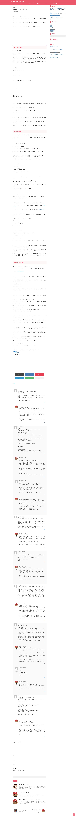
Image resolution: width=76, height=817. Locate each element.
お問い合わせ (55, 3)
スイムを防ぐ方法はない (54, 13)
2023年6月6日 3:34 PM (21, 388)
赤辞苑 (51, 27)
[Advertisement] (30, 35)
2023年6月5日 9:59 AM (21, 581)
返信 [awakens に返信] (44, 526)
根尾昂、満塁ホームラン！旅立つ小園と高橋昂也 (30, 794)
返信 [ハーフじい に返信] (44, 596)
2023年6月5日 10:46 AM (22, 676)
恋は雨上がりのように (24, 779)
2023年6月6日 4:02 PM (22, 404)
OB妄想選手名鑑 (53, 46)
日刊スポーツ (20, 271)
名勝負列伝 (52, 30)
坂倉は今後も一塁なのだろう (55, 17)
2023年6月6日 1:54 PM (22, 478)
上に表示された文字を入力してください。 (20, 765)
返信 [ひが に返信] (44, 474)
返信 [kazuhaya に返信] (44, 400)
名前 (14, 750)
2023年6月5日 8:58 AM (21, 690)
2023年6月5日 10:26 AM (21, 548)
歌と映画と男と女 (53, 56)
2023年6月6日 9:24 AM (22, 455)
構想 (29, 3)
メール (14, 754)
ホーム (21, 3)
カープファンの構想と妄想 (17, 1)
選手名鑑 (51, 31)
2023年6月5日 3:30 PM (22, 530)
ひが (16, 407)
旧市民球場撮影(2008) (54, 51)
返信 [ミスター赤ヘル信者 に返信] (44, 638)
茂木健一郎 (41, 209)
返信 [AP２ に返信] (44, 491)
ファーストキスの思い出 (24, 786)
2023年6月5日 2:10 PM (21, 513)
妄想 (38, 3)
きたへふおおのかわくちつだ (55, 54)
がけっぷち (52, 29)
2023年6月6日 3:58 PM (22, 495)
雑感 (46, 3)
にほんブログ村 (16, 352)
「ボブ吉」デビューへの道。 (55, 49)
